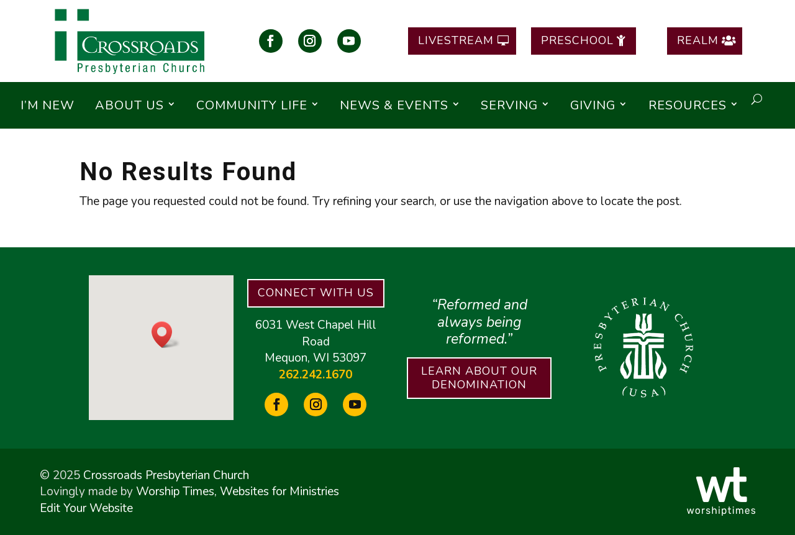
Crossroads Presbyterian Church (166, 475)
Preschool (577, 40)
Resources (687, 105)
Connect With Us (316, 292)
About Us (129, 105)
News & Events (394, 105)
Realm (698, 40)
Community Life (251, 105)
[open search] (757, 99)
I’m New (47, 105)
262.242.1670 (315, 375)
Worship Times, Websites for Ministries (237, 491)
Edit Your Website (86, 508)
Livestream (456, 40)
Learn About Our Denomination (479, 378)
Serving (509, 105)
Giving (593, 105)
